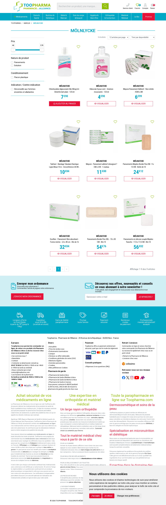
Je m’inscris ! (146, 297)
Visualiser (101, 103)
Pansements (19, 62)
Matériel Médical (124, 16)
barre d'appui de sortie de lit (90, 450)
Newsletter (15, 358)
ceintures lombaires (92, 415)
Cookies (51, 365)
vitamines (35, 460)
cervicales (94, 417)
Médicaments (20, 17)
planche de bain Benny (67, 467)
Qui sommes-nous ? (19, 356)
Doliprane (33, 443)
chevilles (72, 420)
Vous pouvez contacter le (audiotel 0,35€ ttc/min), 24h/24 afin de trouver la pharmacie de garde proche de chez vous (63, 387)
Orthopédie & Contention (110, 16)
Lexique (51, 354)
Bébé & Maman (64, 16)
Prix (13, 41)
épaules (100, 417)
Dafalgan (35, 445)
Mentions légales (55, 361)
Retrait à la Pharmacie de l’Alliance (135, 356)
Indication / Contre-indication (25, 85)
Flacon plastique (21, 77)
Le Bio (136, 17)
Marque (27, 23)
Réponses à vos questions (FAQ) (97, 366)
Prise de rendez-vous (56, 349)
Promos (148, 17)
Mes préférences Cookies (58, 368)
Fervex (51, 452)
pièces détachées (75, 482)
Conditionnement (19, 73)
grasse (13, 449)
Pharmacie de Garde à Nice (58, 375)
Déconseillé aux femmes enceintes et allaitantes (24, 90)
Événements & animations (58, 351)
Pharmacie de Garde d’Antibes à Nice (62, 377)
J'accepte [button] (95, 496)
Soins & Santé (36, 16)
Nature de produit (20, 58)
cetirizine (25, 452)
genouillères (81, 415)
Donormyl (44, 454)
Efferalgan (23, 445)
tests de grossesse (33, 458)
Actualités (52, 347)
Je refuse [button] (108, 496)
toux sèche (47, 447)
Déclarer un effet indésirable (59, 356)
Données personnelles (56, 363)
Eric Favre (148, 453)
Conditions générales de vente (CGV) (62, 358)
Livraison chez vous (129, 358)
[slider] (13, 50)
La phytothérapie (136, 443)
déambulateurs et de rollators (91, 458)
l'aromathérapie (149, 443)
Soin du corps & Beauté (78, 16)
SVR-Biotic (149, 423)
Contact (14, 361)
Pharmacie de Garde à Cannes (59, 382)
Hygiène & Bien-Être (94, 16)
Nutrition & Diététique (50, 16)
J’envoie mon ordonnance (27, 296)
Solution (17, 65)
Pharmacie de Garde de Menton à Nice (62, 380)
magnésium (46, 458)
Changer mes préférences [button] (128, 496)
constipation (52, 449)
